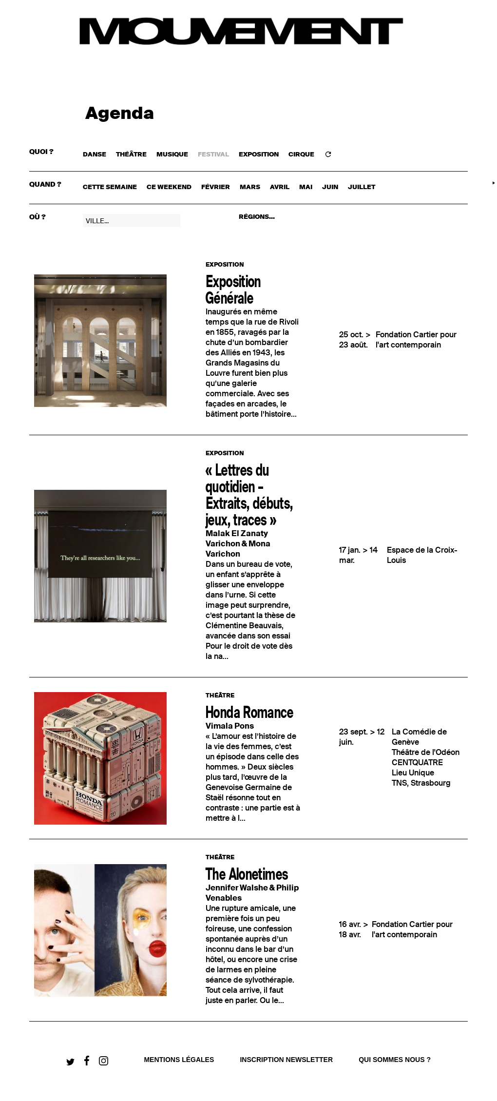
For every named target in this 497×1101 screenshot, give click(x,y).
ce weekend (169, 187)
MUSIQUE (172, 155)
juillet (361, 187)
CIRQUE (301, 155)
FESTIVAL (213, 155)
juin (330, 187)
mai (305, 187)
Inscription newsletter (286, 1059)
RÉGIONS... (257, 217)
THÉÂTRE (131, 155)
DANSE (94, 155)
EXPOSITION (259, 155)
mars (250, 187)
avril (279, 187)
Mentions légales (179, 1059)
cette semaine (110, 187)
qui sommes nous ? (395, 1059)
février (215, 187)
